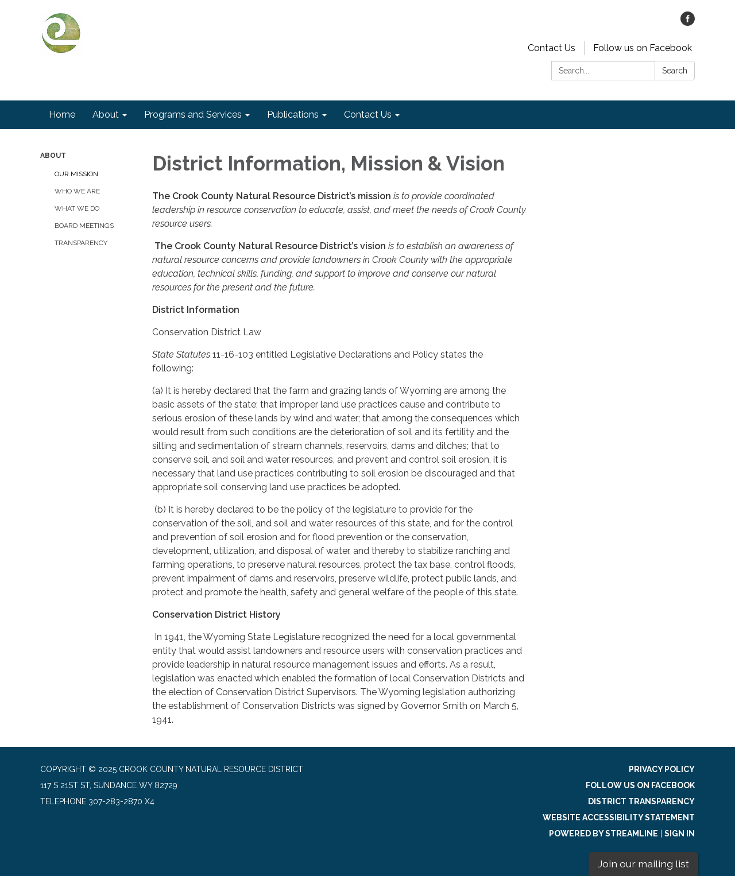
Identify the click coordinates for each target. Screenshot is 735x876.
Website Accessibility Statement (619, 817)
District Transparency (641, 801)
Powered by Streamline (603, 833)
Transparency (81, 243)
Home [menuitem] (62, 114)
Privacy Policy (662, 769)
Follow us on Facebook (642, 47)
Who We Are (77, 191)
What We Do (77, 208)
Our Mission (76, 174)
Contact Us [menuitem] (368, 114)
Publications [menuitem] (293, 114)
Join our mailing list (643, 864)
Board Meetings (84, 226)
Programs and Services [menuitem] (193, 114)
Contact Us (551, 47)
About (53, 156)
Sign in (679, 833)
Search (674, 70)
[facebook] (687, 22)
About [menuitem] (105, 114)
